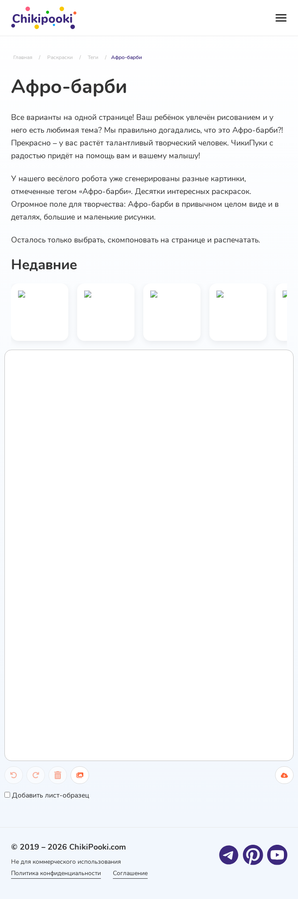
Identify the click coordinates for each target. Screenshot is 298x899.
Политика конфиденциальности (56, 873)
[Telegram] (228, 854)
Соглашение (132, 873)
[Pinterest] (253, 854)
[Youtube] (277, 854)
